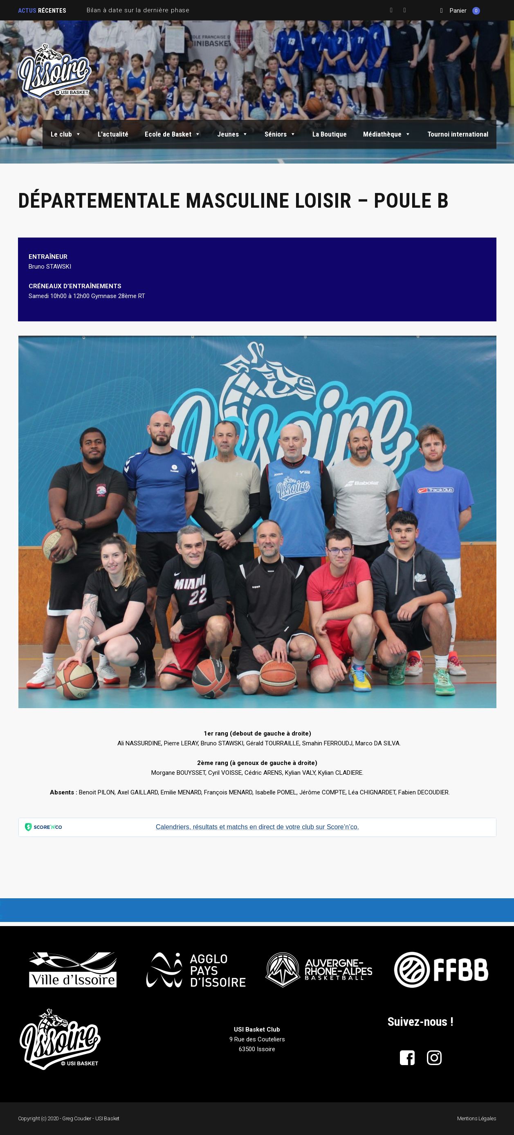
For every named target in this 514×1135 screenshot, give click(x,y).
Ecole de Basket (173, 134)
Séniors (280, 134)
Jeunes (232, 134)
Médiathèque (387, 134)
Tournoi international (457, 134)
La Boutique (329, 134)
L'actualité (113, 134)
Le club (66, 134)
